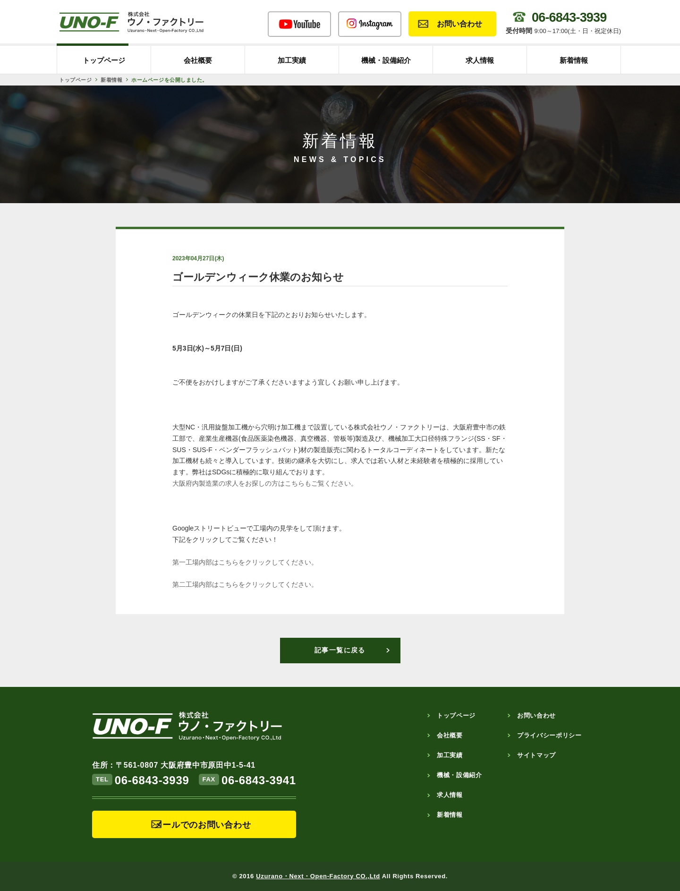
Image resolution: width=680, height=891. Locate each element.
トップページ (104, 60)
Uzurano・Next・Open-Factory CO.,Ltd (318, 876)
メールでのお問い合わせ (202, 825)
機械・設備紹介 (386, 60)
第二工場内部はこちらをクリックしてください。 (245, 584)
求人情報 (480, 60)
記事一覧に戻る (340, 650)
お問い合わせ (459, 24)
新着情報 (574, 60)
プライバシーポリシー (549, 735)
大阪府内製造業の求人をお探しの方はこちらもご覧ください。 (264, 483)
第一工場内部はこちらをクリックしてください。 (245, 562)
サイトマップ (536, 755)
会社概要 (198, 60)
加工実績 (292, 60)
